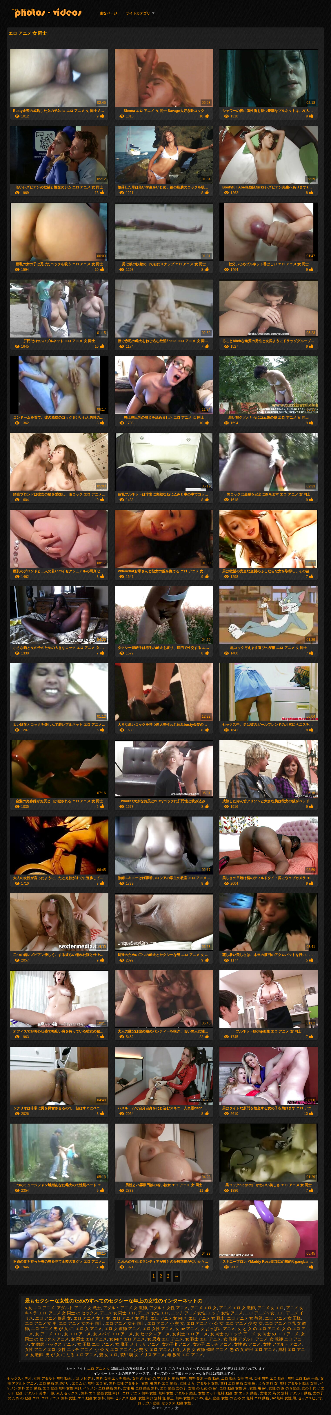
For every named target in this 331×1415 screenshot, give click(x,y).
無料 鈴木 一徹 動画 (204, 1378)
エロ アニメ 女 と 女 (91, 1318)
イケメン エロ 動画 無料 (102, 1388)
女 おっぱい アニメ (218, 1328)
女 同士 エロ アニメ (89, 1339)
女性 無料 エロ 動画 (269, 1378)
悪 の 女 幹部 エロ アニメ (253, 1349)
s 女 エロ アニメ (40, 1307)
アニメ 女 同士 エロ (118, 1313)
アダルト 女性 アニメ (168, 1307)
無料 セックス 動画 (122, 1398)
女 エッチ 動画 (246, 1393)
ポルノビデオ (83, 1378)
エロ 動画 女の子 (173, 1388)
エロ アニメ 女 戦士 (207, 1318)
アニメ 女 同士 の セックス (73, 1313)
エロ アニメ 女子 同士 (125, 1323)
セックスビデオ (19, 1378)
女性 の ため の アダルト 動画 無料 (159, 1378)
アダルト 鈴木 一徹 (39, 1393)
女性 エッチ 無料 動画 (215, 1393)
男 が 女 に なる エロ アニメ (71, 1354)
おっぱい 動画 (148, 1403)
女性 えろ (187, 1383)
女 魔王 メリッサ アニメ (137, 1344)
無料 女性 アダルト (124, 1383)
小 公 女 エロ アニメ (113, 1349)
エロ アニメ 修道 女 (53, 1318)
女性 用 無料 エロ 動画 (159, 1383)
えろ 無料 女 (268, 1383)
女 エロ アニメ (77, 1333)
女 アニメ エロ (48, 1333)
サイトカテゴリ (138, 13)
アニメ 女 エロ (270, 1307)
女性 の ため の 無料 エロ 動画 (245, 1398)
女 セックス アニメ (152, 1333)
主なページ (108, 13)
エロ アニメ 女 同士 (130, 1318)
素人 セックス (67, 1393)
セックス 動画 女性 (176, 1403)
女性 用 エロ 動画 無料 (140, 1388)
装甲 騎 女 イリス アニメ (142, 1354)
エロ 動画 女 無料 (91, 1398)
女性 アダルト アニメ (282, 1344)
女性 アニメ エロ (40, 1349)
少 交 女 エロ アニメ (152, 1349)
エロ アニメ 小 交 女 (165, 1323)
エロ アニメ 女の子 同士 (81, 1323)
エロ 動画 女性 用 (233, 1388)
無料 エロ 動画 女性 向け (101, 1393)
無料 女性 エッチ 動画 (113, 1378)
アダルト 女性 (207, 1383)
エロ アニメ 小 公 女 (204, 1323)
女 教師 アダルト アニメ (245, 1339)
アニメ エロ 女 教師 (237, 1307)
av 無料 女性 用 (284, 1398)
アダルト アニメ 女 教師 (125, 1307)
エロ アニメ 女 (22, 10)
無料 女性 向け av (189, 1398)
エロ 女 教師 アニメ (122, 1328)
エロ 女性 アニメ (158, 1328)
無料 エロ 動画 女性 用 (238, 1383)
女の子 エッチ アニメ (212, 1344)
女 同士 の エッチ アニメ (232, 1333)
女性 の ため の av (202, 1388)
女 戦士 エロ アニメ (203, 1339)
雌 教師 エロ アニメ (185, 1354)
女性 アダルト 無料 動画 (52, 1378)
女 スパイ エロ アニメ (113, 1333)
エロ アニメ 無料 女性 (139, 1393)
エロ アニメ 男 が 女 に (52, 1328)
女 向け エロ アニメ (127, 1339)
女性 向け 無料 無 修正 (156, 1398)
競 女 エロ (108, 1354)
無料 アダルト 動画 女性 (298, 1383)
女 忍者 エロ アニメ (165, 1339)
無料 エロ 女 (97, 1383)
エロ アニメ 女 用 (41, 1323)
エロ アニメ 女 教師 (245, 1318)
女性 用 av (258, 1388)
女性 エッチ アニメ (75, 1349)
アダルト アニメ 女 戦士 (79, 1307)
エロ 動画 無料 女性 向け (62, 1388)
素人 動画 (212, 1398)
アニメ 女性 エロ (153, 1313)
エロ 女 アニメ (89, 1328)
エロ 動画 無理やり (54, 1383)
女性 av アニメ (247, 1344)
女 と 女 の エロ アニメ (258, 1328)
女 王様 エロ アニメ (95, 1344)
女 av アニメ (186, 1328)
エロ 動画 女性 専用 (236, 1378)
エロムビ (79, 1383)
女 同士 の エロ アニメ (278, 1333)
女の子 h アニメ (176, 1344)
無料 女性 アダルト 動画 (177, 1393)
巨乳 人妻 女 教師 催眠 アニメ (200, 1349)
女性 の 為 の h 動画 (284, 1388)
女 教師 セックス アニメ (53, 1344)
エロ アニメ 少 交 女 (244, 1323)
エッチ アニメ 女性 (188, 1313)
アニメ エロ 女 (203, 1307)
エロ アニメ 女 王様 (283, 1318)
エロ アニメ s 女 (260, 1313)
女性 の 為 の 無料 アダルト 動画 (285, 1393)
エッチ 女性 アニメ (225, 1313)
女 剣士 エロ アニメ (190, 1333)
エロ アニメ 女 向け (169, 1318)
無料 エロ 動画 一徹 (303, 1378)
